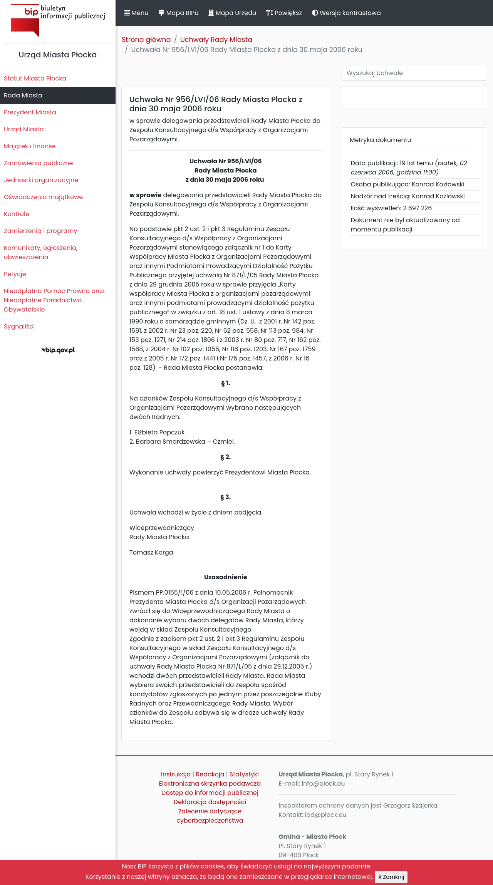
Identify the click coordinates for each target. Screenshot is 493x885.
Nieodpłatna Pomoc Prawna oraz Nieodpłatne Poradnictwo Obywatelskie (54, 300)
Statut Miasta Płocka (35, 78)
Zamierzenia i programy (40, 230)
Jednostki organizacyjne (41, 180)
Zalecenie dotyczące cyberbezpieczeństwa (209, 816)
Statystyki (244, 774)
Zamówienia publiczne (38, 163)
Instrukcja (176, 774)
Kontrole (16, 214)
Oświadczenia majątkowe (43, 197)
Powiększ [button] (284, 12)
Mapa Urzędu (232, 12)
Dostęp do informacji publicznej (209, 792)
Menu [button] (136, 12)
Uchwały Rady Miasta (216, 39)
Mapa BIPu (178, 12)
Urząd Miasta (24, 129)
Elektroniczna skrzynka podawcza (210, 783)
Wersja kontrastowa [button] (346, 12)
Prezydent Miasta (30, 112)
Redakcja (210, 774)
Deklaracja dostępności (210, 802)
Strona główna (146, 39)
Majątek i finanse (30, 146)
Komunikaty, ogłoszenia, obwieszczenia (40, 252)
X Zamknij (391, 877)
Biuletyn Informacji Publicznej (58, 20)
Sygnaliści (19, 326)
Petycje (15, 274)
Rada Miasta (23, 95)
